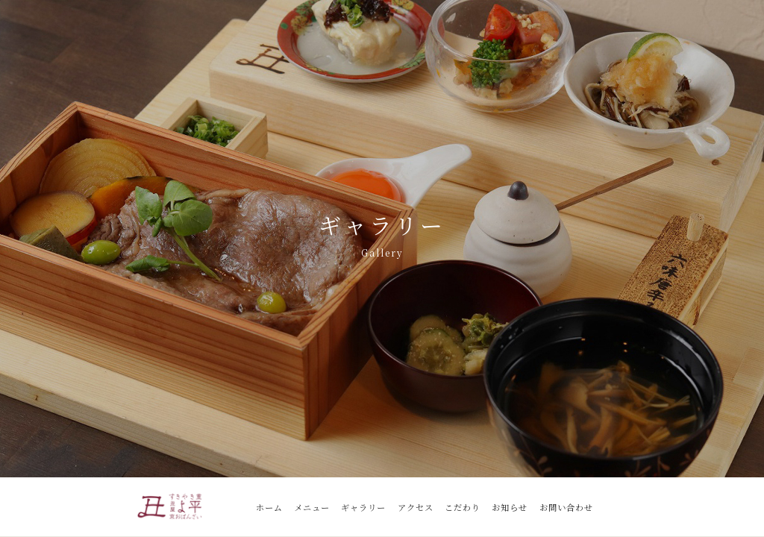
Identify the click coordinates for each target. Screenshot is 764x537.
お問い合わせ (566, 507)
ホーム (269, 507)
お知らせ (509, 507)
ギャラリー (363, 507)
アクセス (415, 507)
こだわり (462, 507)
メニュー (312, 507)
